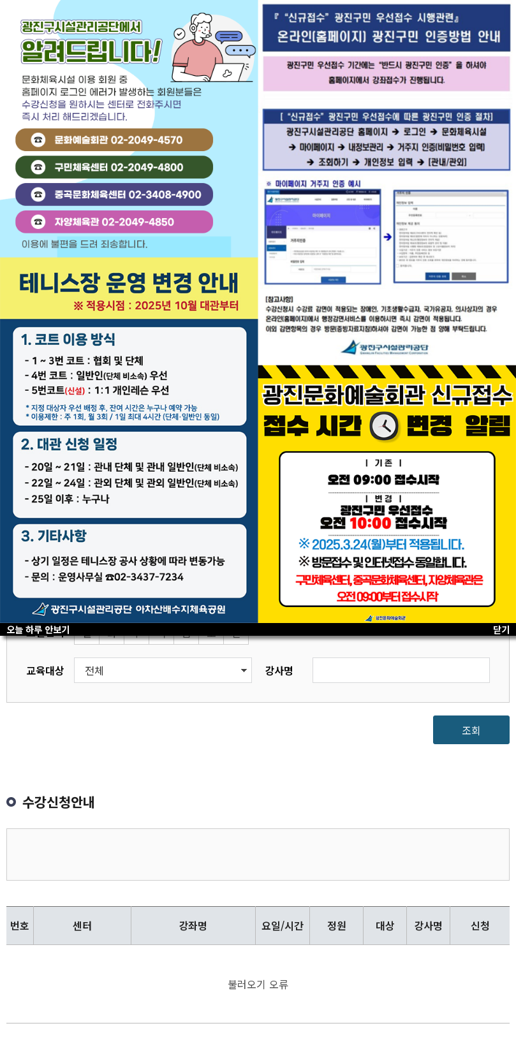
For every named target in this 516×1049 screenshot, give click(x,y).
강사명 (279, 670)
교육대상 (45, 670)
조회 (471, 730)
